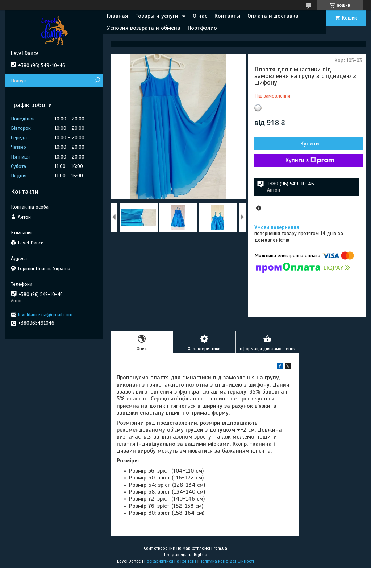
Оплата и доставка (273, 16)
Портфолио (202, 28)
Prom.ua (219, 548)
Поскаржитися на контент (170, 561)
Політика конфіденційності (227, 561)
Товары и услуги (156, 16)
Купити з (309, 160)
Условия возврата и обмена (143, 28)
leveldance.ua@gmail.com (45, 315)
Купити (309, 143)
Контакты (227, 16)
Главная (117, 16)
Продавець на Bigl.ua (185, 554)
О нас (200, 16)
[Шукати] (97, 80)
